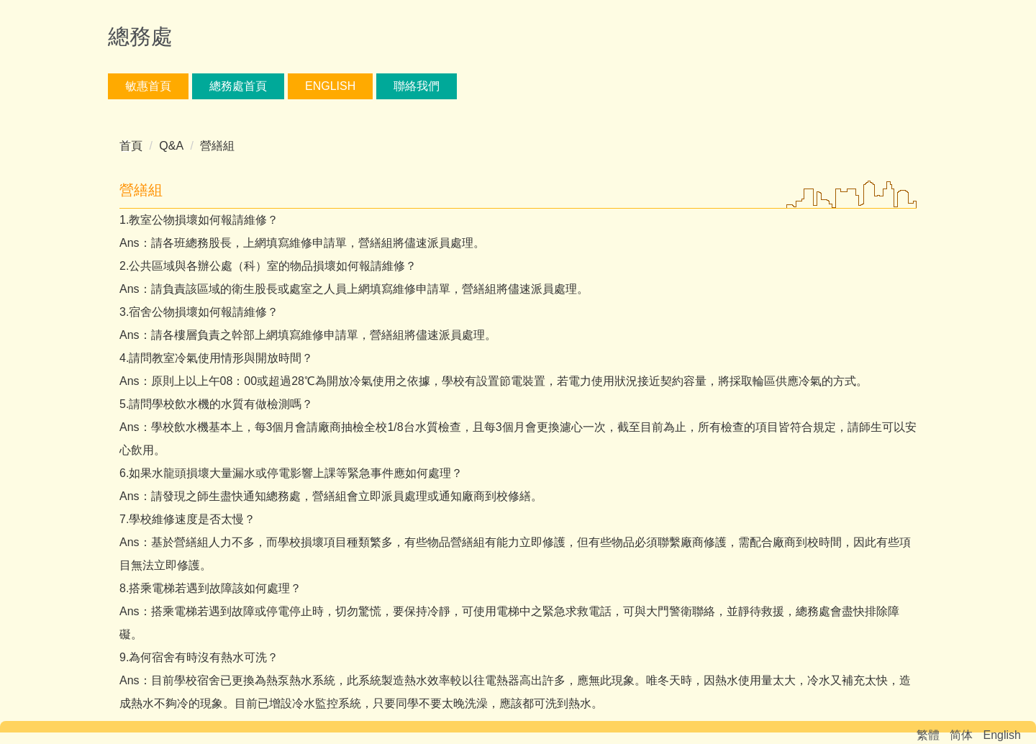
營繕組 (217, 146)
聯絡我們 (417, 86)
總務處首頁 (238, 86)
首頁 (130, 146)
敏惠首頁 (148, 86)
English (330, 86)
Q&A (171, 146)
